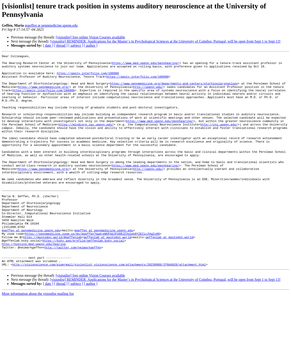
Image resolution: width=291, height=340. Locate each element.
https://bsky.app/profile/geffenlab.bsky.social (83, 278)
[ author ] (91, 45)
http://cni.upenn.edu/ (219, 139)
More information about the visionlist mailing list (38, 336)
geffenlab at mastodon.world (107, 274)
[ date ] (48, 45)
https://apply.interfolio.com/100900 (88, 77)
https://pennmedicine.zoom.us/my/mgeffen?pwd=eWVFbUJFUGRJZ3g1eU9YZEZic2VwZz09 (92, 270)
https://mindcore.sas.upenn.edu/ (86, 139)
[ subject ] (75, 45)
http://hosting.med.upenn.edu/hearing (34, 282)
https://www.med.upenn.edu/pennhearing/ (145, 65)
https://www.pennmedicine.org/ (43, 94)
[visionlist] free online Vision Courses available (90, 37)
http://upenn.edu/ (148, 94)
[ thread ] (61, 45)
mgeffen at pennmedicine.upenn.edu (51, 25)
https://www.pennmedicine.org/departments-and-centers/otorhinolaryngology (174, 89)
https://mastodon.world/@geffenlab (52, 274)
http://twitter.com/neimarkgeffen (72, 286)
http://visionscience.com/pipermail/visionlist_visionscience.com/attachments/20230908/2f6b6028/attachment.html (109, 307)
